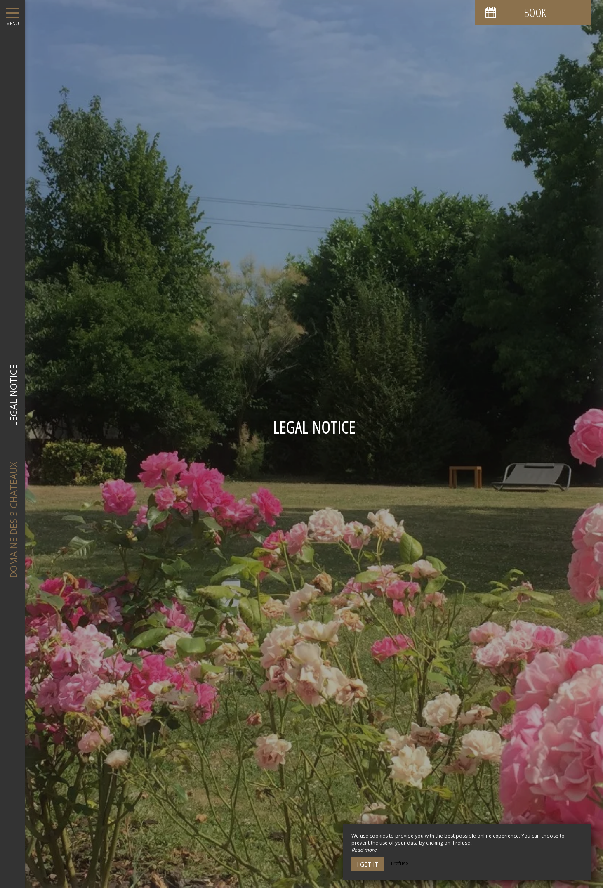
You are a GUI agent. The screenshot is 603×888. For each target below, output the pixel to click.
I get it (367, 864)
